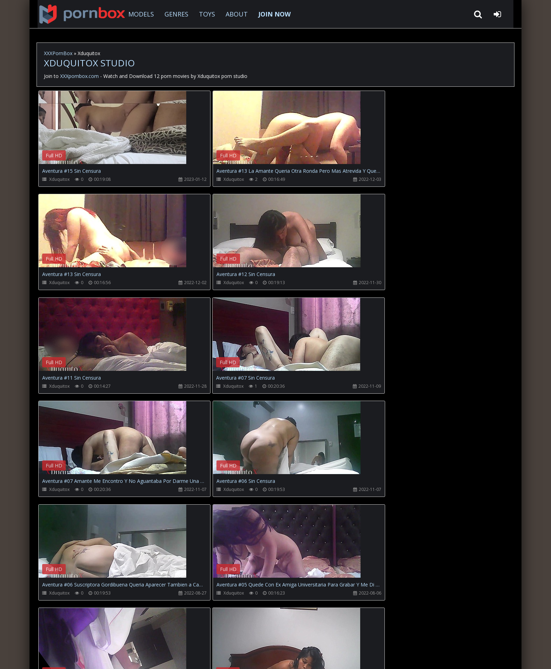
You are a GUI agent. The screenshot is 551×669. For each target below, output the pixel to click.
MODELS (135, 14)
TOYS (201, 14)
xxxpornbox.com (90, 657)
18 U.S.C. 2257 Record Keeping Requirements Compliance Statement (263, 657)
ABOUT (231, 14)
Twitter (196, 635)
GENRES (171, 14)
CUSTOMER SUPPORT (94, 635)
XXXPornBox (58, 53)
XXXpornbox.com (75, 14)
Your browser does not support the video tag (112, 132)
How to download (153, 635)
